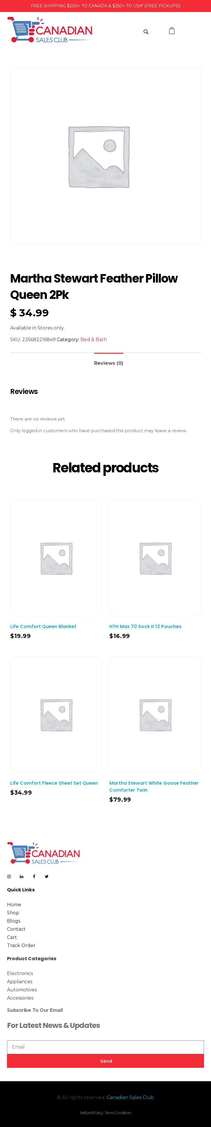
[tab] (108, 361)
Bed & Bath (93, 339)
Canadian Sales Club (130, 1097)
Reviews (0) (108, 363)
